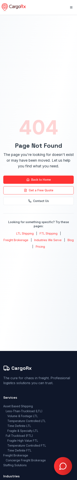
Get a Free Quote (38, 190)
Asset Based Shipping (18, 406)
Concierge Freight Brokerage (26, 460)
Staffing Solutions (15, 465)
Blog (71, 240)
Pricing (40, 246)
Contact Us (38, 201)
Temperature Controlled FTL (26, 445)
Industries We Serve (48, 240)
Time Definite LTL (19, 426)
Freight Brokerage (15, 240)
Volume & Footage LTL (22, 416)
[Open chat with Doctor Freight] (63, 466)
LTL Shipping (25, 233)
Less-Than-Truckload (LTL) (24, 411)
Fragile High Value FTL (22, 440)
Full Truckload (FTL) (19, 435)
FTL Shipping (48, 233)
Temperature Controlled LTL (26, 421)
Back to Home (38, 179)
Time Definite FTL (19, 450)
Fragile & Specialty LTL (22, 430)
